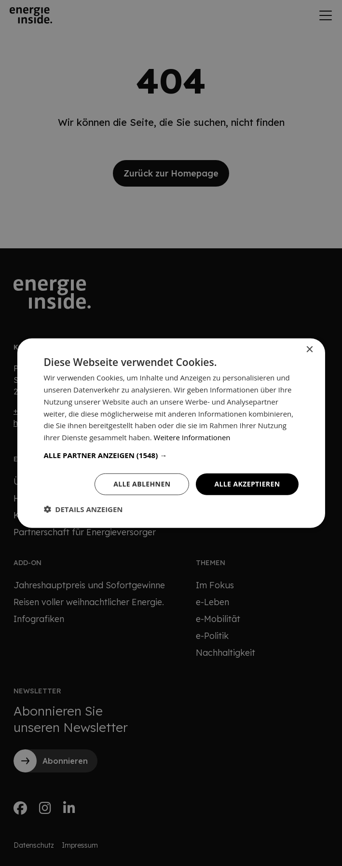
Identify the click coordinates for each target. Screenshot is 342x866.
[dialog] (171, 433)
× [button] (309, 349)
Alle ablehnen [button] (141, 483)
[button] (170, 455)
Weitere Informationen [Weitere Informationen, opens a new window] (192, 437)
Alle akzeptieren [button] (247, 483)
